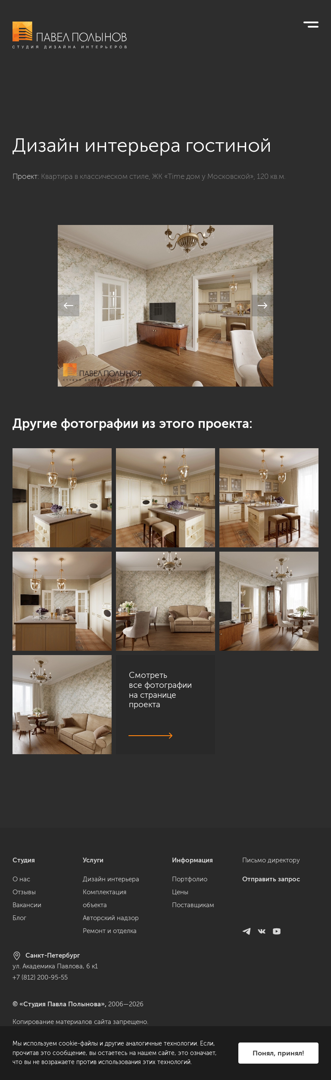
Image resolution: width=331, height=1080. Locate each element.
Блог (19, 918)
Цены (180, 892)
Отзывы (24, 892)
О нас (21, 879)
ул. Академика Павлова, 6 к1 (55, 966)
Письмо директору (271, 860)
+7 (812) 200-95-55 (40, 977)
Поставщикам (193, 905)
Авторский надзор (111, 918)
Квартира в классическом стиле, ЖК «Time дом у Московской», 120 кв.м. (163, 132)
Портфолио (189, 879)
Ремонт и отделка (110, 931)
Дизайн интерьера (111, 879)
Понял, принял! (278, 1053)
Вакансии (26, 905)
